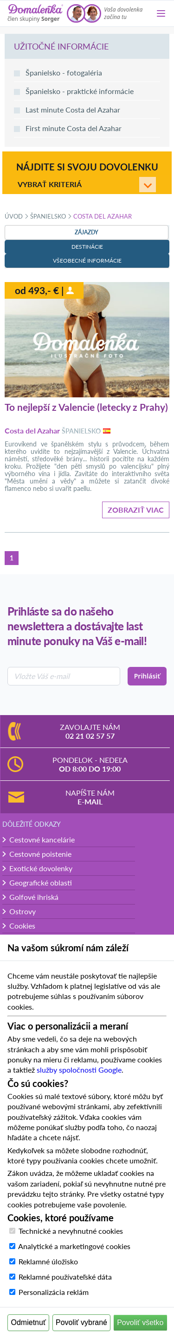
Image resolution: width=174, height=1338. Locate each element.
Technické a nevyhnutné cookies (71, 1230)
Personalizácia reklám (54, 1292)
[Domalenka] (35, 13)
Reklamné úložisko (48, 1261)
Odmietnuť (28, 1322)
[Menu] (161, 13)
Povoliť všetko (140, 1322)
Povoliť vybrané (81, 1322)
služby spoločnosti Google (79, 1069)
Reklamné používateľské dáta (65, 1276)
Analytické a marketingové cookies (74, 1246)
